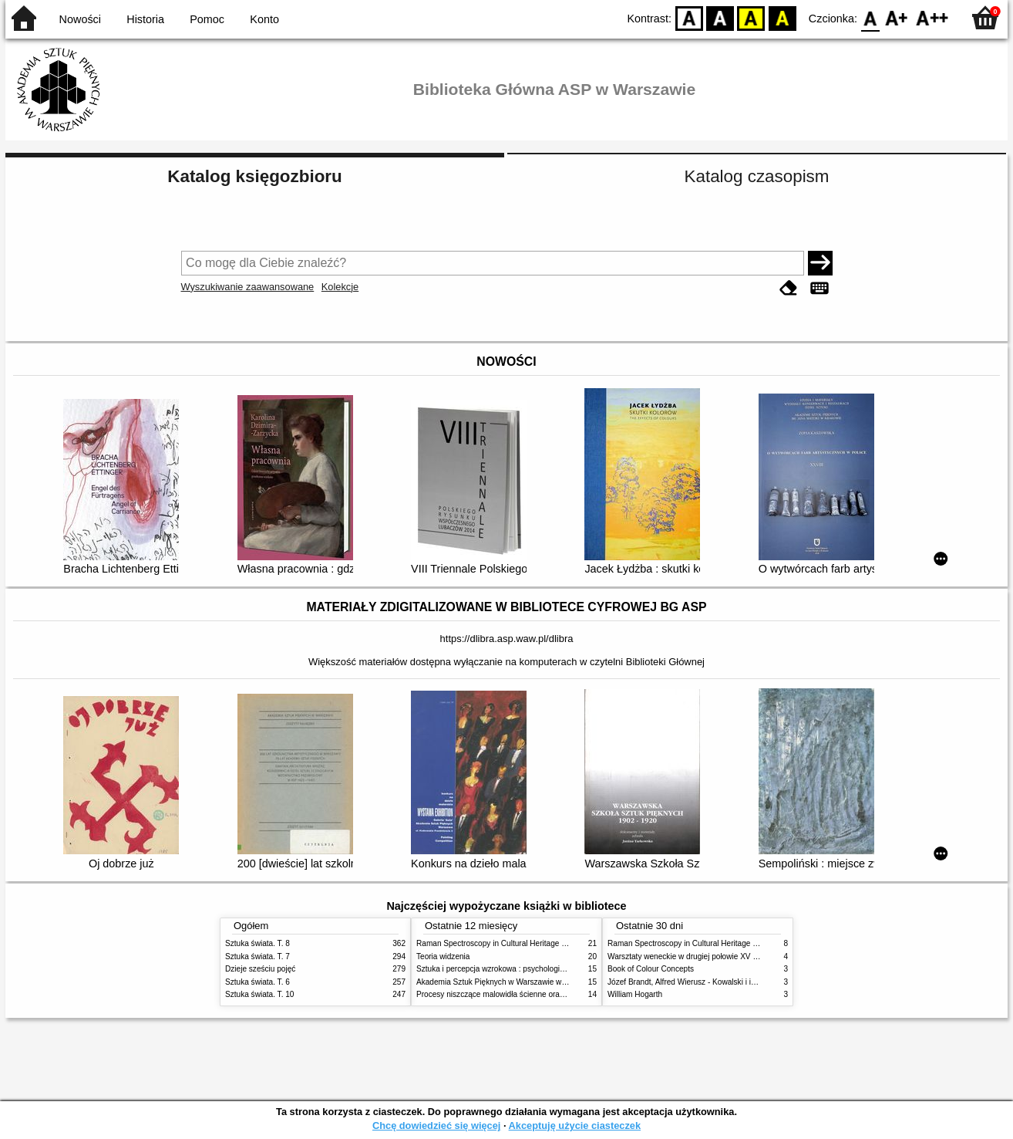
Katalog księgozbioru (254, 176)
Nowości (80, 19)
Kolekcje (339, 286)
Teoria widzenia (442, 956)
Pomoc (207, 19)
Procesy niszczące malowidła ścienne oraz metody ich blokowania (530, 994)
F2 (932, 17)
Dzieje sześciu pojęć (260, 969)
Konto (264, 19)
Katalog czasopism (757, 176)
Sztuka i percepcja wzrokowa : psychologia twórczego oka (516, 969)
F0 (870, 17)
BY (782, 17)
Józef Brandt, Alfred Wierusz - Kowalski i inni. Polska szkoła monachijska (732, 982)
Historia (145, 19)
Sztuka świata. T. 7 (257, 956)
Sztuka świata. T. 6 (257, 982)
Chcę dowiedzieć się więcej (436, 1125)
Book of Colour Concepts (650, 969)
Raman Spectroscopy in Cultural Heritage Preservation (510, 943)
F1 (897, 17)
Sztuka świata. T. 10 (259, 994)
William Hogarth (634, 994)
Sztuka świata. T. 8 (257, 943)
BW (720, 17)
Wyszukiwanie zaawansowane (248, 286)
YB (751, 17)
